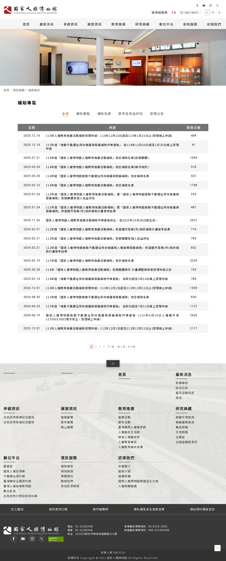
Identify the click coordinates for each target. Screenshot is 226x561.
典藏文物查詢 (185, 417)
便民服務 (190, 24)
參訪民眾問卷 (70, 486)
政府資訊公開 (58, 509)
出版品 (180, 437)
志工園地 (17, 509)
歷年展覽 (67, 422)
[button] (113, 363)
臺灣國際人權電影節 (132, 427)
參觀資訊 (71, 24)
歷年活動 (124, 422)
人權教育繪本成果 (130, 447)
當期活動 (124, 417)
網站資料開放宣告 (202, 509)
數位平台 (166, 24)
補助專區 (67, 466)
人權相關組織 (127, 486)
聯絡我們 (67, 481)
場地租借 (67, 471)
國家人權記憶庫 (14, 471)
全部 (65, 113)
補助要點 (83, 113)
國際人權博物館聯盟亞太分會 (138, 481)
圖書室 (8, 466)
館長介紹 (124, 471)
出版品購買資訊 (186, 442)
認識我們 (214, 24)
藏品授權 (182, 427)
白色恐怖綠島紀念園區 (19, 422)
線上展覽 (67, 427)
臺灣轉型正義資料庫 (17, 481)
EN (174, 12)
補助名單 (104, 113)
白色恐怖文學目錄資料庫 (21, 496)
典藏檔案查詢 (185, 422)
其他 (179, 398)
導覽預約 (67, 476)
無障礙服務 (160, 12)
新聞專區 (182, 383)
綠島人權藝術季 (129, 437)
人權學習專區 (127, 442)
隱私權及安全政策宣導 (149, 509)
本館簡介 (124, 466)
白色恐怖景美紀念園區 (19, 417)
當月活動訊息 (185, 393)
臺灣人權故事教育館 (17, 486)
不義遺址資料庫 (14, 476)
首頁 (26, 24)
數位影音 (10, 491)
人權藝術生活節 (129, 432)
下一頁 (110, 346)
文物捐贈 (182, 432)
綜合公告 (182, 388)
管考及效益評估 (130, 113)
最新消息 (47, 24)
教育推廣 (118, 24)
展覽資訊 (94, 24)
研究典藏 (142, 24)
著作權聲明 (100, 509)
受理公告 (157, 113)
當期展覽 (67, 417)
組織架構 (124, 476)
